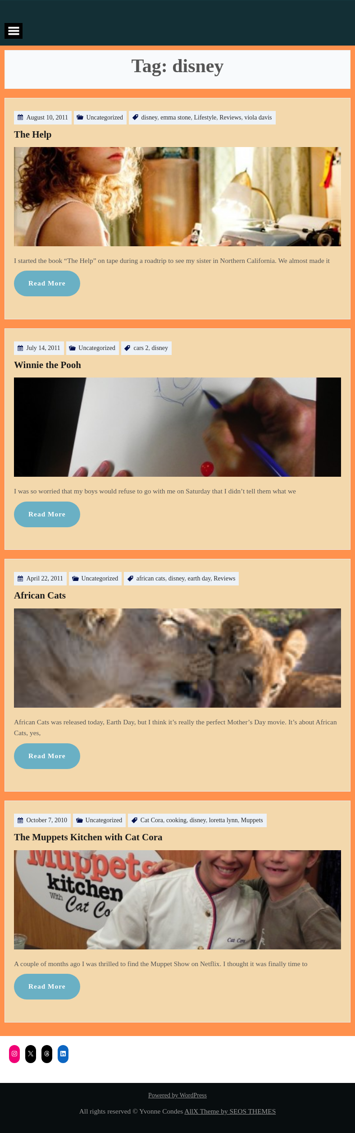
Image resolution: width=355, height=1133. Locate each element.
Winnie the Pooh (47, 364)
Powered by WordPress (177, 1095)
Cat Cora (152, 820)
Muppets (252, 820)
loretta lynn (223, 820)
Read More (47, 283)
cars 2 (140, 348)
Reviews (230, 117)
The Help (32, 134)
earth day (198, 578)
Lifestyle (205, 117)
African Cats (40, 595)
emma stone (175, 117)
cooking (176, 820)
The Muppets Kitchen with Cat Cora (88, 837)
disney (149, 117)
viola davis (258, 117)
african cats (151, 578)
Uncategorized (104, 117)
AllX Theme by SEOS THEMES (230, 1111)
